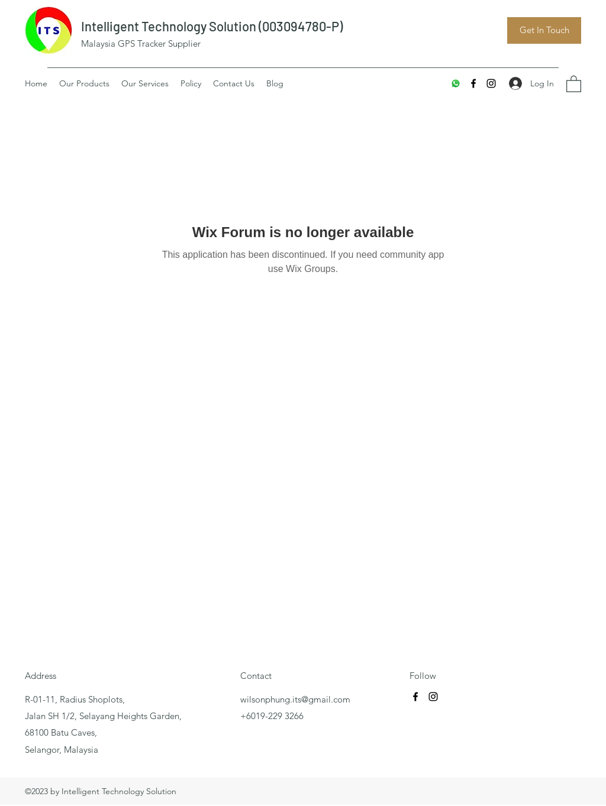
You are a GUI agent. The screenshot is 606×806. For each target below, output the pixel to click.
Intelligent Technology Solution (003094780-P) (212, 26)
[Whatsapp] (456, 83)
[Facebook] (473, 83)
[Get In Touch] (544, 30)
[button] (573, 83)
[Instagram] (491, 83)
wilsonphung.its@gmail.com (295, 699)
